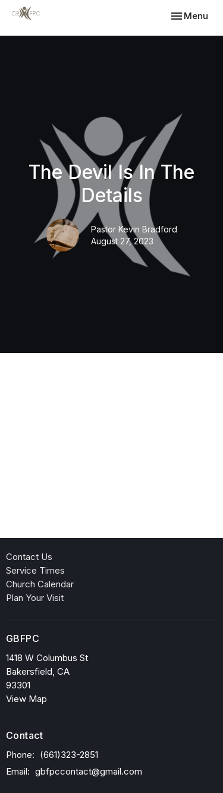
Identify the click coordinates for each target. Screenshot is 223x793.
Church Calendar (40, 584)
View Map (26, 698)
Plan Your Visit (35, 597)
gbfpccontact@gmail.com (88, 771)
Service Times (35, 570)
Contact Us (29, 556)
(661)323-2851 (69, 754)
